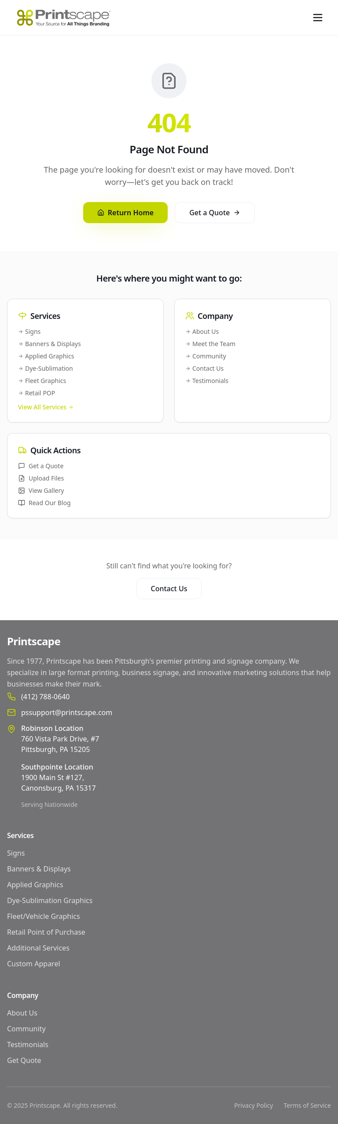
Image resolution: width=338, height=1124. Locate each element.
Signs (29, 331)
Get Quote (24, 1060)
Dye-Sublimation (45, 368)
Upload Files (41, 478)
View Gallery (41, 490)
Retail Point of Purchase (46, 932)
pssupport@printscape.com (66, 712)
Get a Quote (214, 212)
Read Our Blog (44, 503)
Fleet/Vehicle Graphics (43, 916)
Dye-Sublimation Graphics (49, 900)
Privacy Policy (253, 1105)
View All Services (45, 407)
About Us (202, 331)
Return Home (125, 212)
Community (205, 356)
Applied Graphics (46, 356)
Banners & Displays (49, 344)
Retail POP (36, 393)
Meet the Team (210, 344)
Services (20, 835)
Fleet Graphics (42, 380)
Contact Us (204, 368)
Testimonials (206, 380)
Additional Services (38, 948)
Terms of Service (307, 1105)
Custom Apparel (33, 964)
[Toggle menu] (317, 17)
